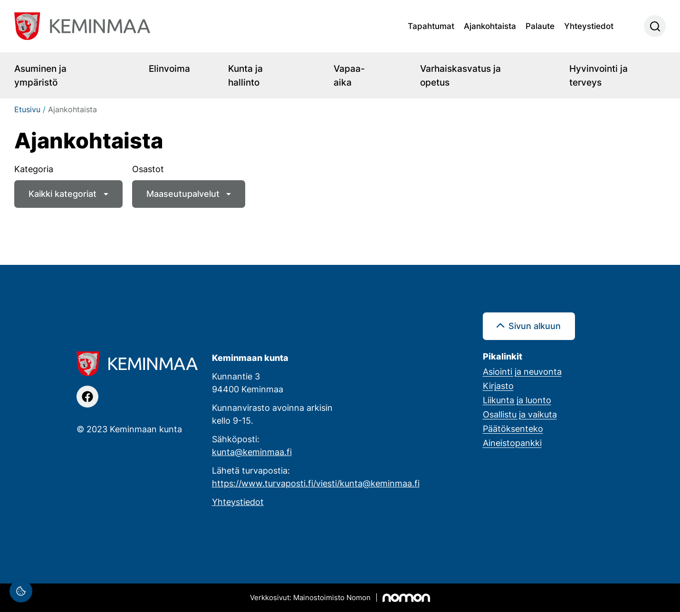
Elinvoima (169, 68)
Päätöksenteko (513, 428)
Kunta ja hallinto (245, 75)
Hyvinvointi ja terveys (598, 75)
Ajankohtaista (490, 25)
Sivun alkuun (534, 326)
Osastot (148, 169)
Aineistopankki (512, 442)
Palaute (540, 25)
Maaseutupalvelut (183, 193)
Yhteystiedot (588, 25)
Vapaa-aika (349, 75)
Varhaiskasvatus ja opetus (460, 75)
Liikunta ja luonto (517, 400)
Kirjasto (498, 385)
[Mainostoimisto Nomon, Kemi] (340, 597)
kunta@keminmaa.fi (252, 452)
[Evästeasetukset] (21, 591)
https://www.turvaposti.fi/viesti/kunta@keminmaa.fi (316, 483)
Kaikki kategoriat (62, 193)
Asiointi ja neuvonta (522, 371)
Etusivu (27, 109)
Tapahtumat (431, 25)
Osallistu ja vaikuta (520, 414)
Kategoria (33, 169)
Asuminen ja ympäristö (40, 75)
